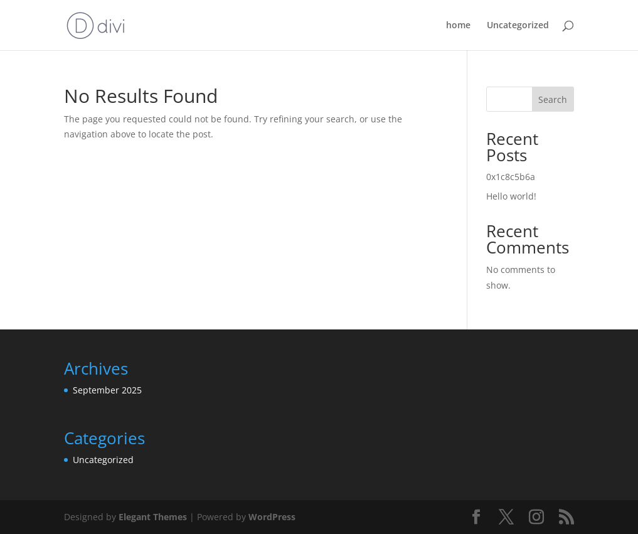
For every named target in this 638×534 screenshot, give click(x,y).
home (458, 26)
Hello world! (511, 196)
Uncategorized (518, 26)
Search (552, 99)
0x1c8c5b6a (510, 177)
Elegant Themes (153, 517)
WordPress (271, 517)
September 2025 (107, 390)
